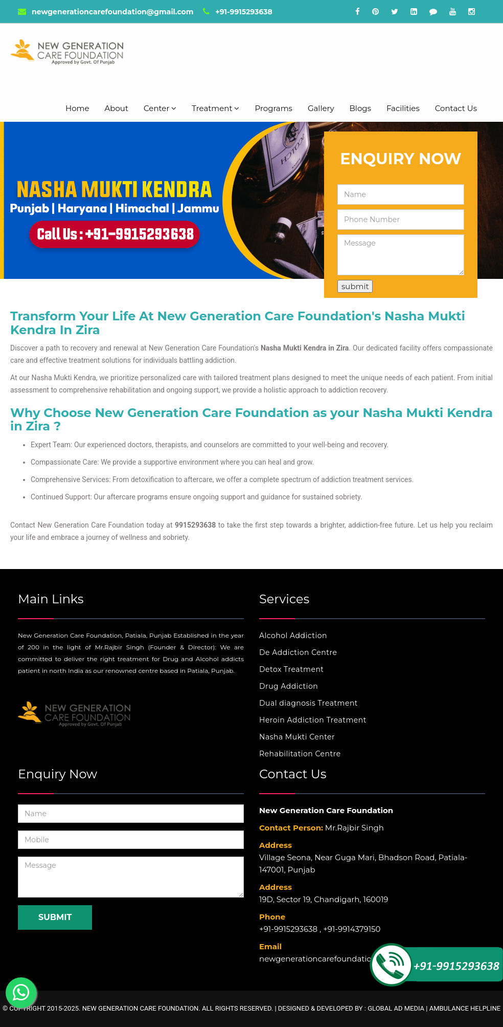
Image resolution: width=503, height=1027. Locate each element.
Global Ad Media (396, 1008)
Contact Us (456, 108)
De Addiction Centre (298, 652)
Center (160, 108)
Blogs (360, 108)
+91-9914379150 (351, 929)
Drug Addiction (288, 686)
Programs (273, 108)
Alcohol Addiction (293, 635)
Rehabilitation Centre (300, 753)
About (117, 108)
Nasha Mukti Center (297, 736)
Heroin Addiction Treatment (313, 720)
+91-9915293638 (237, 11)
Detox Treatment (291, 669)
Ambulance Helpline (464, 1008)
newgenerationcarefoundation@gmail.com (105, 11)
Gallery (321, 108)
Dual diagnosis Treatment (308, 703)
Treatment (215, 108)
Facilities (403, 108)
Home (77, 108)
